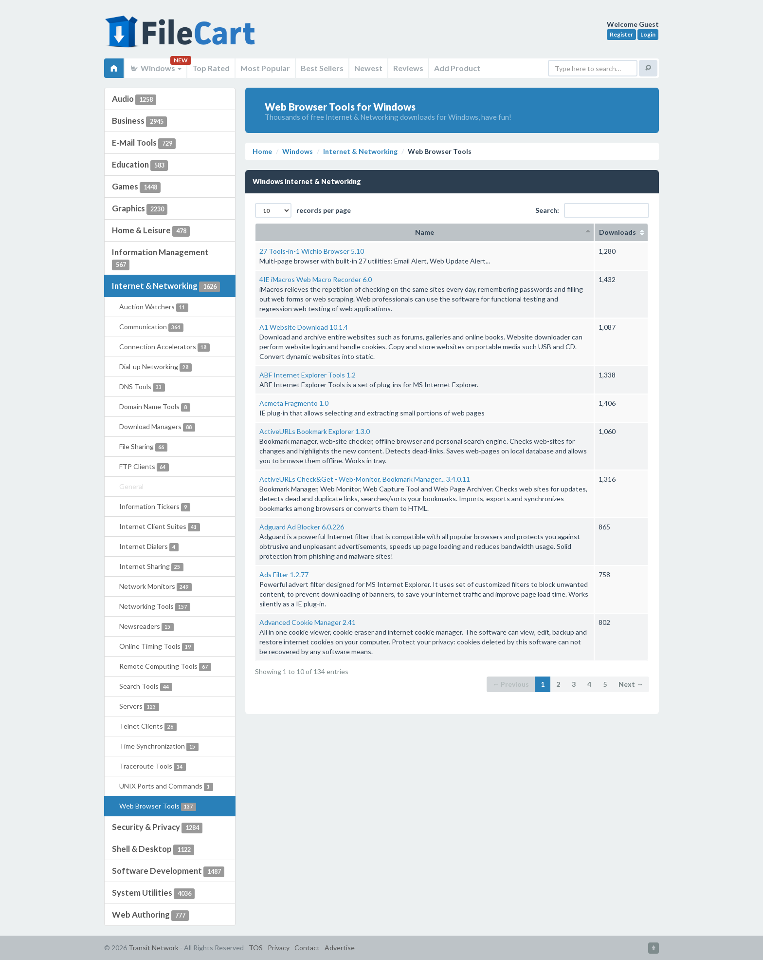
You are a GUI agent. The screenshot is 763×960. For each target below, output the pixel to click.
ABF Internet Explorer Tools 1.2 (307, 375)
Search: (592, 210)
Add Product (457, 68)
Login (647, 34)
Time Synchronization (159, 746)
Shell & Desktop (153, 849)
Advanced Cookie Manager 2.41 (307, 622)
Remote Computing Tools (165, 666)
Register (621, 34)
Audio (134, 99)
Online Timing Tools (156, 646)
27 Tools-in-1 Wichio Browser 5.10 (311, 251)
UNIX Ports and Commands (166, 786)
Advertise (340, 947)
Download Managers (157, 427)
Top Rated (211, 68)
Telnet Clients (148, 726)
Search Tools (145, 686)
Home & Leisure (151, 231)
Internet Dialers (149, 546)
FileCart (182, 36)
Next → (630, 684)
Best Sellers (322, 68)
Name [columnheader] (424, 232)
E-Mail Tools (144, 143)
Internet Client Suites (159, 526)
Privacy (279, 947)
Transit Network (153, 947)
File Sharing (143, 447)
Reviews (408, 68)
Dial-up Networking (155, 367)
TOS (256, 947)
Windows (155, 68)
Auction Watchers (153, 307)
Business (139, 121)
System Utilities (153, 893)
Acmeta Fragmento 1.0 (293, 403)
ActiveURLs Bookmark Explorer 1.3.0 (314, 431)
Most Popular (265, 68)
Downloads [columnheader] (621, 232)
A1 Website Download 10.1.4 (303, 327)
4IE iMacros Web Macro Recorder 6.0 (315, 279)
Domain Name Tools (154, 407)
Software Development (168, 871)
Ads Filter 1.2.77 (284, 574)
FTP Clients (144, 466)
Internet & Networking (166, 286)
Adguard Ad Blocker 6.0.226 (301, 527)
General (131, 486)
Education (140, 165)
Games (136, 187)
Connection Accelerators (164, 347)
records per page (303, 210)
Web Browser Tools (157, 806)
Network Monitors (155, 586)
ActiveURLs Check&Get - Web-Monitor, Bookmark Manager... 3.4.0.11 (364, 479)
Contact (307, 947)
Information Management (160, 258)
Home (262, 151)
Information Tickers (154, 506)
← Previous (510, 684)
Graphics (139, 209)
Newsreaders (146, 626)
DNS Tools (142, 387)
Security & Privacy (157, 827)
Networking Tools (154, 606)
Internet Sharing (151, 566)
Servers (139, 706)
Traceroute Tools (152, 766)
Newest (368, 68)
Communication (151, 327)
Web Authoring (150, 915)
